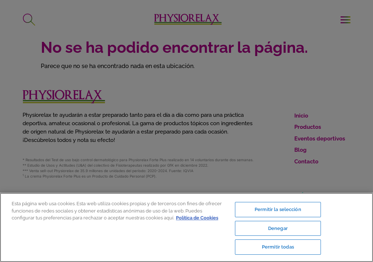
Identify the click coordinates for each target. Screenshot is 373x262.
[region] (186, 227)
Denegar (278, 228)
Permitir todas (278, 247)
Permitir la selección (278, 209)
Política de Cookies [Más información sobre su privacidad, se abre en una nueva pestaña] (197, 218)
